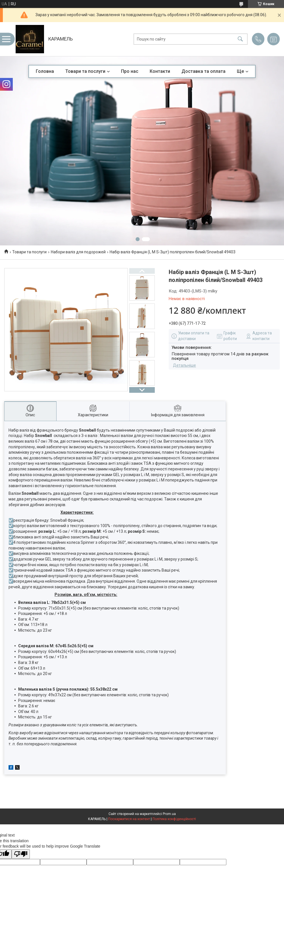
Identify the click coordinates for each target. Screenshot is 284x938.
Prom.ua (169, 814)
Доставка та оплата (203, 71)
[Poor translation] (21, 854)
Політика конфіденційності (174, 819)
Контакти (160, 71)
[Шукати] (240, 39)
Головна (45, 71)
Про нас (129, 71)
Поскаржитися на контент (129, 819)
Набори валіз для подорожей (78, 252)
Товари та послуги (85, 71)
